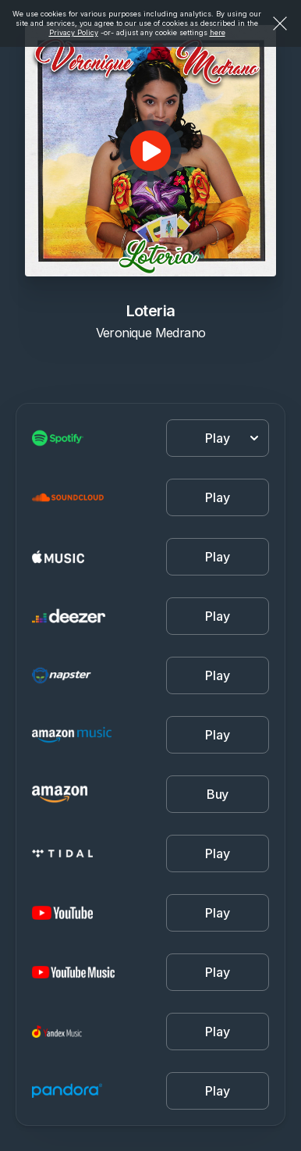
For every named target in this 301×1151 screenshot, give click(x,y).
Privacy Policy (73, 32)
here (217, 32)
